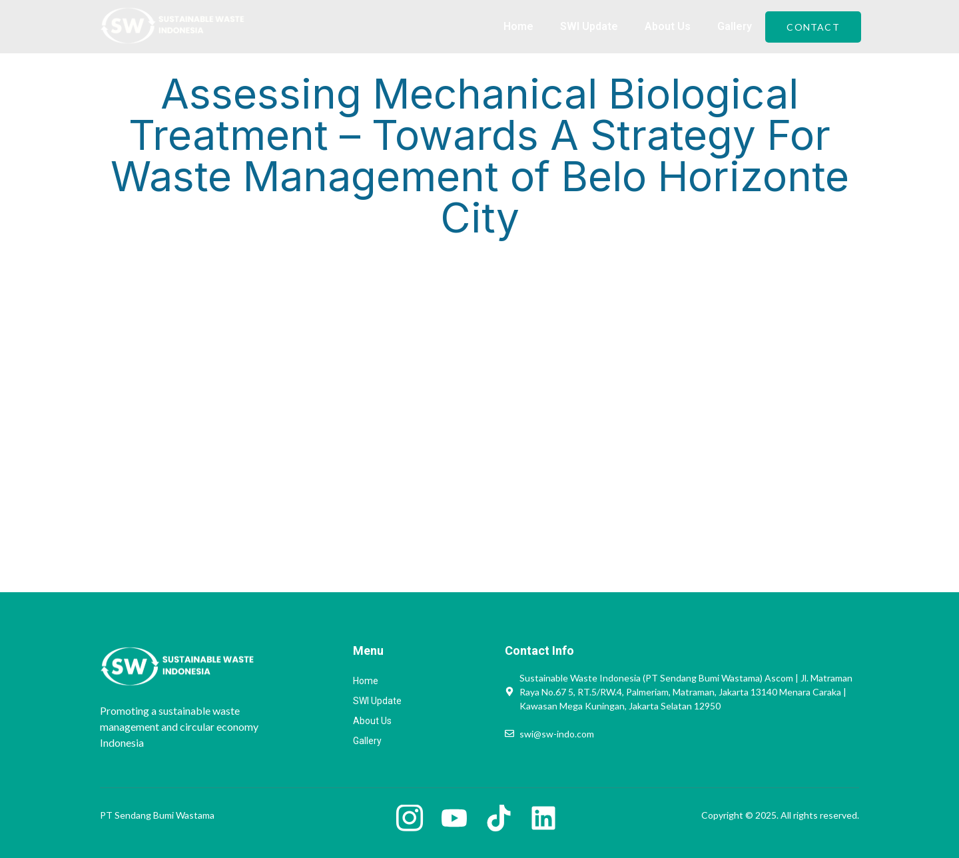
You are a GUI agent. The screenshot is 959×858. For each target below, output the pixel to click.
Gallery (734, 26)
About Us (668, 26)
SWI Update (589, 26)
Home (518, 26)
